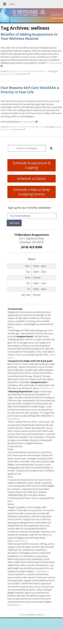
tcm (14, 73)
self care (4, 129)
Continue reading (29, 121)
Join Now (14, 223)
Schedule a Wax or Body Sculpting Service (31, 191)
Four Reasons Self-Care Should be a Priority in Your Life (30, 89)
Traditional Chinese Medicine (33, 71)
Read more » (47, 388)
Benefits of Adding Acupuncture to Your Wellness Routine (29, 36)
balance (58, 126)
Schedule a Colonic (31, 178)
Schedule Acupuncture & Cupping (31, 165)
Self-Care (12, 126)
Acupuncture (14, 71)
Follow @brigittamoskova (31, 614)
